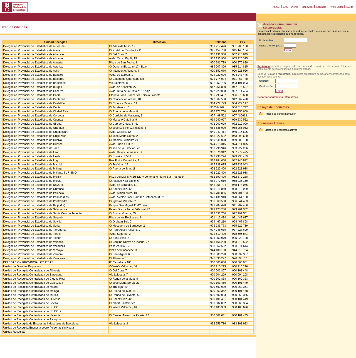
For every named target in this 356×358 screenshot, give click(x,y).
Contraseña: (266, 86)
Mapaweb (307, 6)
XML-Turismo (290, 6)
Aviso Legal (336, 6)
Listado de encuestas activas (281, 129)
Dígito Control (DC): (270, 45)
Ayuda (349, 6)
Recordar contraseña (270, 97)
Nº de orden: (266, 40)
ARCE (275, 6)
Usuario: (264, 81)
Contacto (321, 6)
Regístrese (263, 66)
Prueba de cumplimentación (280, 113)
